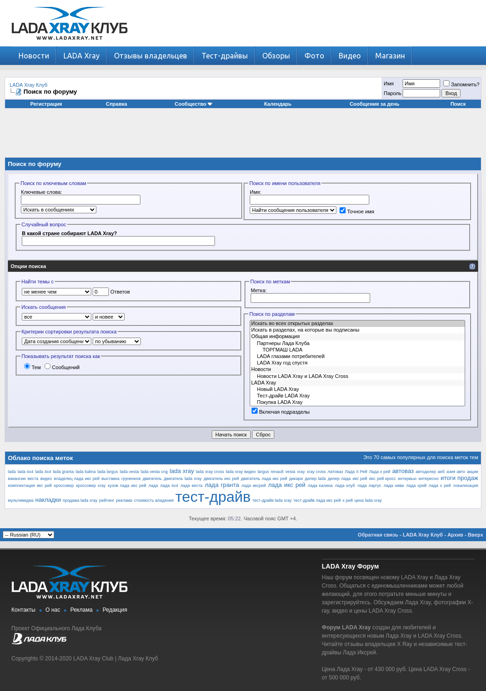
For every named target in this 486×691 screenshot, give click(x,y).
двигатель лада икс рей (264, 478)
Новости (34, 55)
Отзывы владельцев (150, 55)
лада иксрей (253, 485)
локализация (465, 485)
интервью (407, 478)
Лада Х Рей (356, 471)
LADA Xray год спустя (357, 363)
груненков (130, 478)
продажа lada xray (80, 500)
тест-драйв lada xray (272, 500)
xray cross (316, 471)
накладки (48, 499)
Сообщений (62, 367)
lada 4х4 (43, 471)
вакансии (16, 478)
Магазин (390, 55)
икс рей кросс (382, 478)
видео (46, 478)
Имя (388, 83)
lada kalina (85, 471)
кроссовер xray (91, 485)
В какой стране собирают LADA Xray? (69, 233)
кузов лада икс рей (127, 485)
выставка (110, 478)
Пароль (392, 93)
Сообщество (194, 104)
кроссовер (64, 485)
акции (472, 471)
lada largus (107, 471)
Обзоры (276, 55)
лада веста (191, 485)
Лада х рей (379, 471)
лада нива (394, 485)
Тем (32, 367)
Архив (455, 534)
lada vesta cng (154, 471)
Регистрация (46, 104)
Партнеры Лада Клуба (357, 343)
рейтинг (106, 500)
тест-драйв (213, 496)
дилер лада (339, 478)
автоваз (403, 470)
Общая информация (357, 336)
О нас (52, 610)
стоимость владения (154, 500)
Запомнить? (461, 84)
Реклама (81, 610)
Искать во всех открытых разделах (357, 323)
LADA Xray (81, 55)
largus (263, 471)
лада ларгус (369, 485)
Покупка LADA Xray (357, 402)
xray (301, 471)
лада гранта (222, 484)
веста (33, 478)
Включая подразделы (280, 412)
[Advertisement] (243, 136)
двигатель (152, 478)
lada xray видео (241, 471)
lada (12, 471)
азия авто (456, 471)
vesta (290, 471)
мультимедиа (20, 500)
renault (277, 471)
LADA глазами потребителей (357, 356)
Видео (350, 55)
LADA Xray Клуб (29, 85)
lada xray (182, 470)
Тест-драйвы (225, 55)
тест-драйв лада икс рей (317, 500)
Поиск (458, 104)
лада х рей (440, 485)
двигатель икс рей (221, 478)
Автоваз (335, 471)
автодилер (426, 471)
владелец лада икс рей (76, 478)
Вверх (475, 534)
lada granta (63, 471)
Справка (116, 104)
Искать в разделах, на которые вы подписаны (357, 330)
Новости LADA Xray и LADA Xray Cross (357, 376)
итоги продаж (459, 477)
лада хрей (416, 485)
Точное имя (357, 211)
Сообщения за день (374, 104)
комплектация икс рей (30, 485)
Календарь (277, 104)
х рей (347, 500)
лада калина (320, 485)
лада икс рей (287, 484)
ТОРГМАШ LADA (357, 350)
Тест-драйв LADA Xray (357, 396)
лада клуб (345, 485)
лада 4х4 (169, 485)
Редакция (115, 610)
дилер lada (315, 478)
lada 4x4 (25, 471)
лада (153, 485)
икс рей (360, 478)
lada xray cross (210, 471)
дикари (296, 478)
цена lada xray (368, 500)
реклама (124, 500)
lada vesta (129, 471)
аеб (441, 471)
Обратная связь (378, 534)
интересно (428, 478)
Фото (314, 55)
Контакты (24, 610)
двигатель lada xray (183, 478)
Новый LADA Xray (357, 389)
